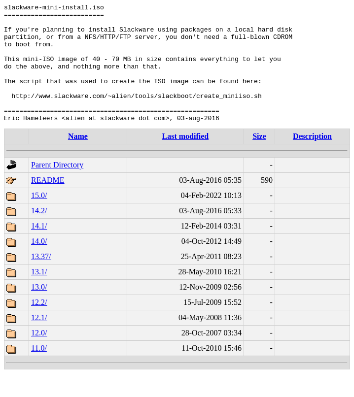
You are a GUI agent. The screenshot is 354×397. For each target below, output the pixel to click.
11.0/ (39, 371)
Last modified (185, 160)
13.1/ (39, 295)
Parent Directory (57, 188)
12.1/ (39, 341)
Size (259, 160)
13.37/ (41, 280)
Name (78, 160)
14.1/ (39, 249)
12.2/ (39, 326)
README (48, 203)
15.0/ (39, 219)
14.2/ (39, 234)
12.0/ (39, 356)
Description (312, 160)
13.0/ (39, 310)
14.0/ (39, 265)
